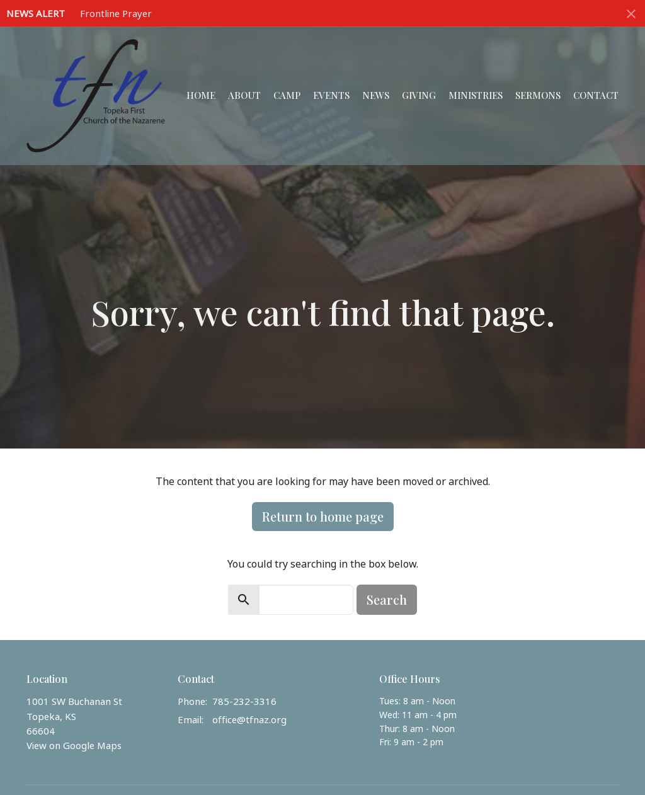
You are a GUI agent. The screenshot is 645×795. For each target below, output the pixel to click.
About (244, 95)
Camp (286, 95)
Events (331, 95)
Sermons (538, 95)
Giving (419, 95)
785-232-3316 (244, 701)
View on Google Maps (74, 745)
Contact (596, 95)
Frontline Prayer (116, 13)
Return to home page (323, 516)
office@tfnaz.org (249, 719)
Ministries (475, 95)
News (375, 95)
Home (200, 95)
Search (387, 599)
